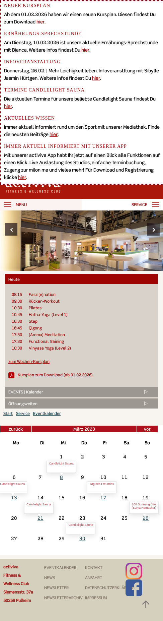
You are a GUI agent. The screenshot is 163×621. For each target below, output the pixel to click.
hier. (41, 21)
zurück (16, 429)
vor (147, 429)
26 (146, 518)
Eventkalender (47, 413)
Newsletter (56, 587)
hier (85, 50)
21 (40, 518)
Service (23, 413)
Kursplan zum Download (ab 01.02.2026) (55, 374)
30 (82, 538)
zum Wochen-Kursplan (29, 361)
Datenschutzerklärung (110, 587)
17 (103, 497)
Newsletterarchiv (63, 597)
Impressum (96, 597)
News (49, 577)
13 (14, 497)
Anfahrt (93, 577)
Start (8, 413)
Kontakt (93, 567)
